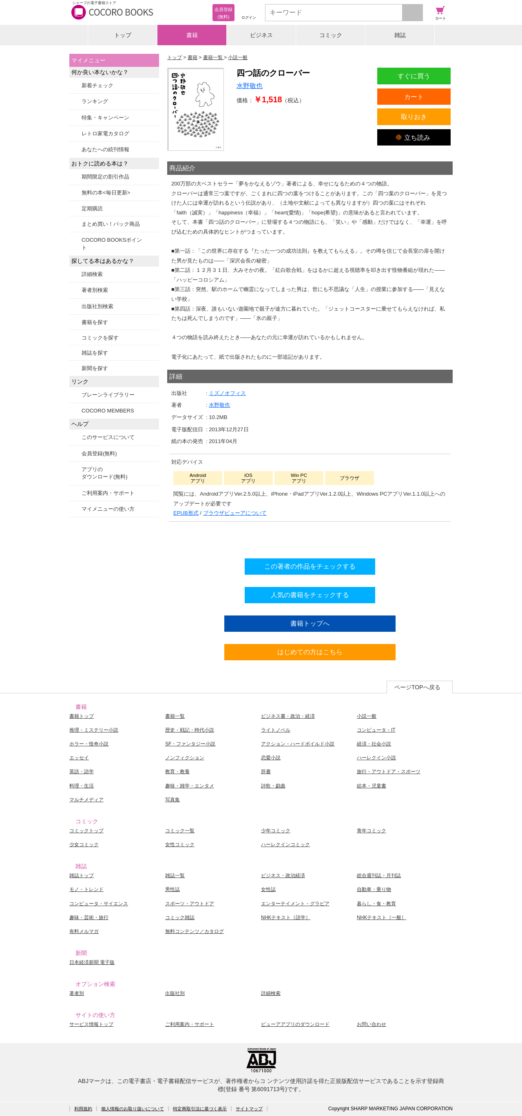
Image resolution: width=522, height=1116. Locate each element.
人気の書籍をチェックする (310, 594)
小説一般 (366, 716)
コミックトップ (86, 831)
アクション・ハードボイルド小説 (297, 744)
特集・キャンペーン (105, 118)
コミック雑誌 (180, 917)
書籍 (192, 35)
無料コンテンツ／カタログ (194, 931)
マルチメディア (86, 800)
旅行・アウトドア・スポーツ (388, 771)
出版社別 (175, 993)
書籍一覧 (175, 716)
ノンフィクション (184, 758)
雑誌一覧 (175, 875)
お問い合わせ (371, 1024)
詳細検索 (92, 274)
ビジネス (261, 35)
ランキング (95, 101)
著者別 (76, 993)
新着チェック (97, 85)
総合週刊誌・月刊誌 (379, 875)
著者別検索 (95, 290)
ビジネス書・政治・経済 (288, 716)
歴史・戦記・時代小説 (189, 730)
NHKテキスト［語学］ (285, 917)
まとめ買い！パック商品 (111, 224)
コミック (330, 35)
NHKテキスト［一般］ (381, 917)
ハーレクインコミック (285, 844)
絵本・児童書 (371, 786)
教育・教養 (177, 771)
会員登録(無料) (99, 453)
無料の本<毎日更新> (106, 193)
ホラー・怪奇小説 (88, 744)
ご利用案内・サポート (108, 493)
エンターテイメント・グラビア (295, 903)
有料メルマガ (84, 931)
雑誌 (400, 35)
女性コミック (180, 844)
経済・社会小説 (374, 744)
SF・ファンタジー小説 (190, 744)
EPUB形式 (186, 513)
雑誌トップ (81, 875)
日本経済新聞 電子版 (92, 962)
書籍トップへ (310, 623)
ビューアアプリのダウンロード (295, 1024)
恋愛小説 (271, 758)
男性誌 (172, 889)
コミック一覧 (180, 831)
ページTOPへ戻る (417, 687)
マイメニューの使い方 (108, 509)
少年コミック (275, 831)
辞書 (266, 771)
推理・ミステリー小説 (93, 730)
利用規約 (83, 1108)
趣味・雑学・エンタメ (189, 786)
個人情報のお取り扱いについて (132, 1108)
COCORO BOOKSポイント (112, 243)
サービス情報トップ (91, 1024)
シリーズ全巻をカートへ (310, 537)
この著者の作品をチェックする (310, 566)
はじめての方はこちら (310, 651)
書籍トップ (81, 716)
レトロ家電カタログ (105, 133)
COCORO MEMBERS (108, 411)
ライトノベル (275, 730)
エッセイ (79, 758)
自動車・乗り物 (374, 889)
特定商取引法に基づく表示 (200, 1108)
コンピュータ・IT (376, 730)
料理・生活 (81, 786)
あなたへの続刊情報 (105, 149)
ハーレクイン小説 (376, 758)
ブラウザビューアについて (235, 513)
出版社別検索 (97, 306)
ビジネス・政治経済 (283, 875)
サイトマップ (249, 1108)
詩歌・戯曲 (273, 786)
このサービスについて (108, 437)
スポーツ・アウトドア (189, 903)
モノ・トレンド (86, 889)
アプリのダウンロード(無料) (105, 473)
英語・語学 (81, 771)
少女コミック (84, 844)
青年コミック (371, 831)
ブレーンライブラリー (108, 395)
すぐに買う (414, 75)
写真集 (172, 800)
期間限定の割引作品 (105, 177)
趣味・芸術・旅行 (88, 917)
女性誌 (268, 889)
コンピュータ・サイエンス (98, 903)
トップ (122, 35)
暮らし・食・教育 (376, 903)
